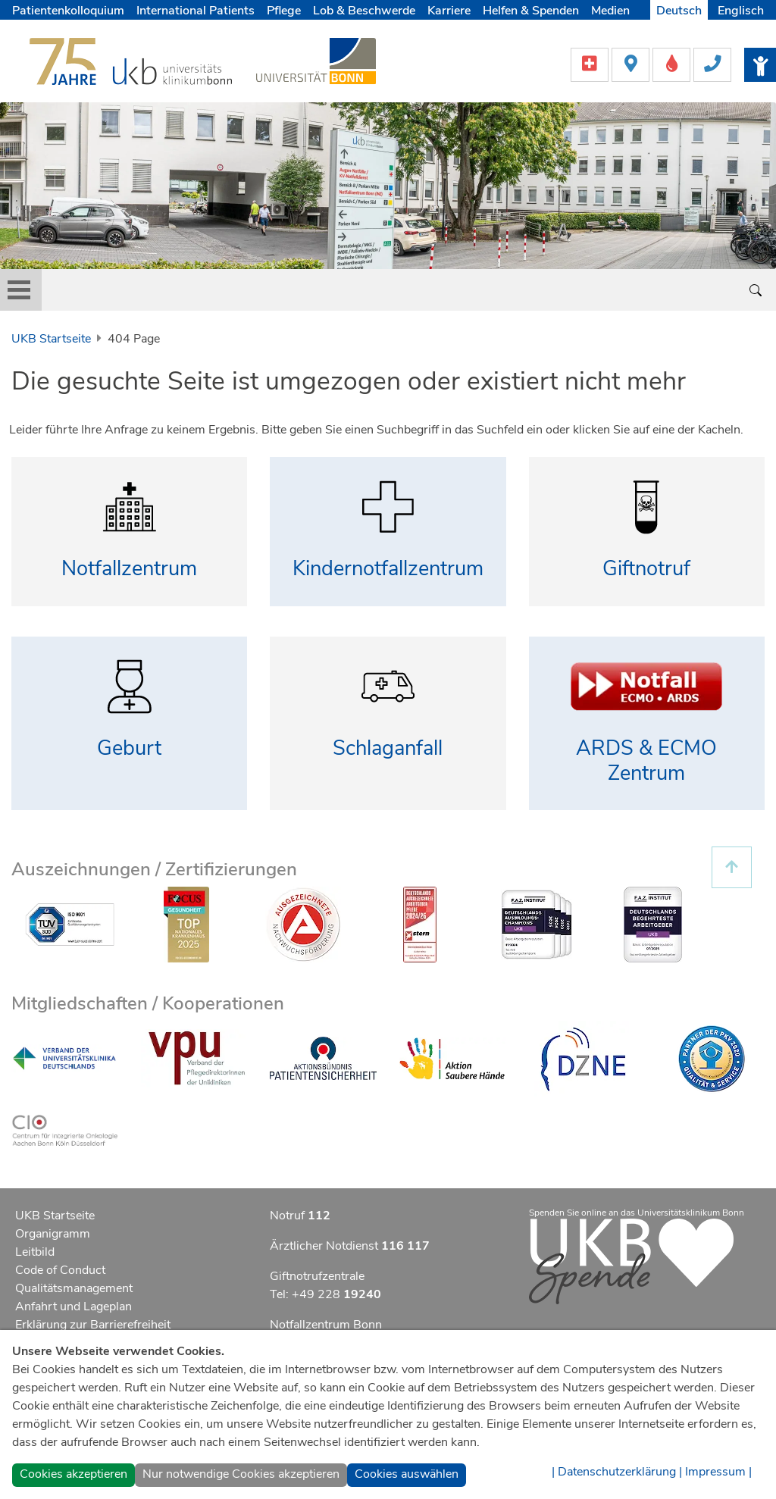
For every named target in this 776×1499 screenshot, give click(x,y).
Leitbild (35, 1252)
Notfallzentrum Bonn (326, 1324)
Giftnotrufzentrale (317, 1276)
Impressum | (718, 1471)
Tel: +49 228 (325, 1294)
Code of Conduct (60, 1270)
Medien (610, 10)
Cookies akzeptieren (73, 1474)
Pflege (284, 10)
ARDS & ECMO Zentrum (646, 760)
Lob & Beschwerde (364, 10)
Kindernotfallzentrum (388, 569)
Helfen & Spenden (531, 10)
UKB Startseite (51, 338)
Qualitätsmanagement (74, 1288)
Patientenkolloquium (68, 10)
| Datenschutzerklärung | (617, 1471)
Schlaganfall (388, 748)
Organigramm (52, 1233)
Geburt (129, 748)
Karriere (449, 10)
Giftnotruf (646, 569)
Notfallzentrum (129, 569)
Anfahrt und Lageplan (73, 1306)
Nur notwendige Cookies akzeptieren (241, 1474)
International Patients (195, 10)
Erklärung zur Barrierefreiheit (93, 1324)
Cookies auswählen (406, 1474)
